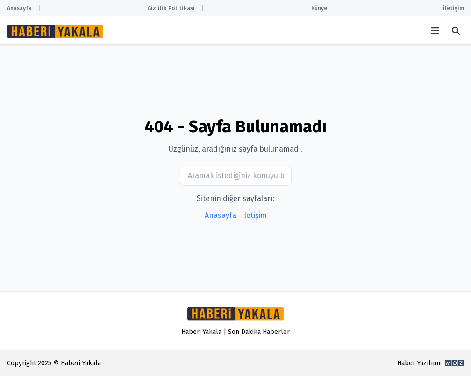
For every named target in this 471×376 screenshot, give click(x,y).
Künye (319, 8)
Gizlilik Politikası (171, 8)
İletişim (453, 8)
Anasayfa (19, 8)
